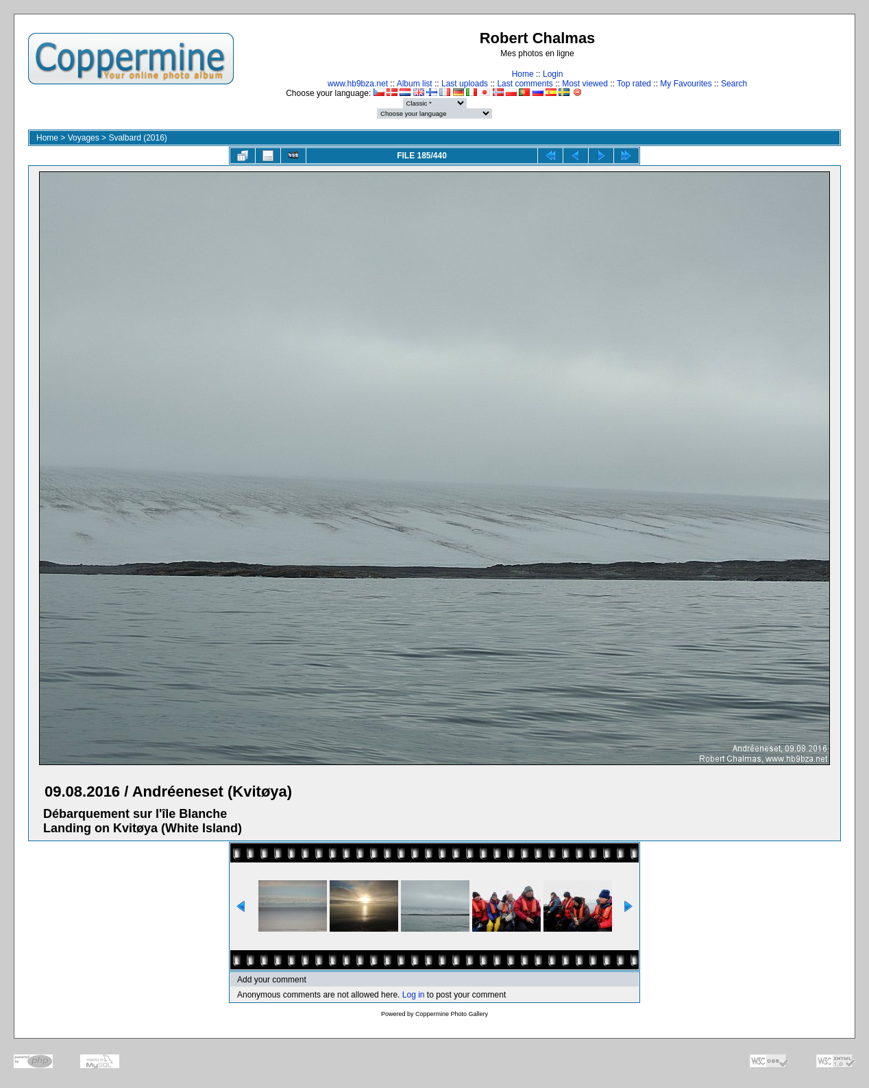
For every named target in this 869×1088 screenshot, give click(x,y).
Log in (413, 995)
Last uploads (464, 83)
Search (734, 83)
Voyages (83, 138)
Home (523, 74)
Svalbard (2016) (137, 138)
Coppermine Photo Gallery (451, 1014)
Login (553, 74)
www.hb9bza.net (358, 83)
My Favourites (685, 83)
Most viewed (585, 83)
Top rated (634, 83)
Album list (414, 83)
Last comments (524, 83)
